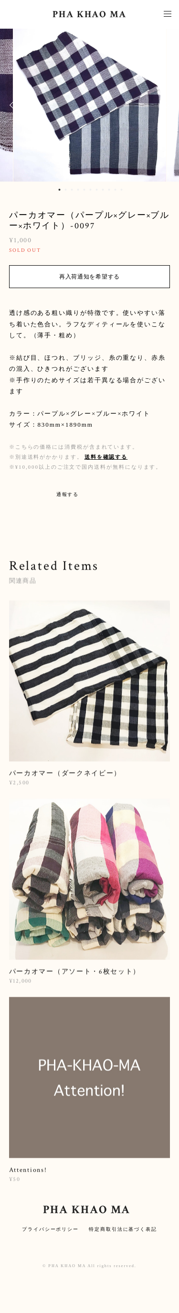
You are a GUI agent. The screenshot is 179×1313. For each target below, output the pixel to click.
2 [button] (65, 190)
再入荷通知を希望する (89, 276)
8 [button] (103, 190)
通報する (67, 494)
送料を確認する (105, 457)
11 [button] (121, 190)
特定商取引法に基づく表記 (123, 1229)
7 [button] (96, 190)
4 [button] (78, 190)
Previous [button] (14, 105)
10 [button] (115, 190)
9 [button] (109, 190)
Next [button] (164, 105)
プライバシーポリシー (50, 1229)
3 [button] (72, 190)
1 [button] (59, 190)
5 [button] (84, 190)
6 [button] (90, 190)
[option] (89, 105)
